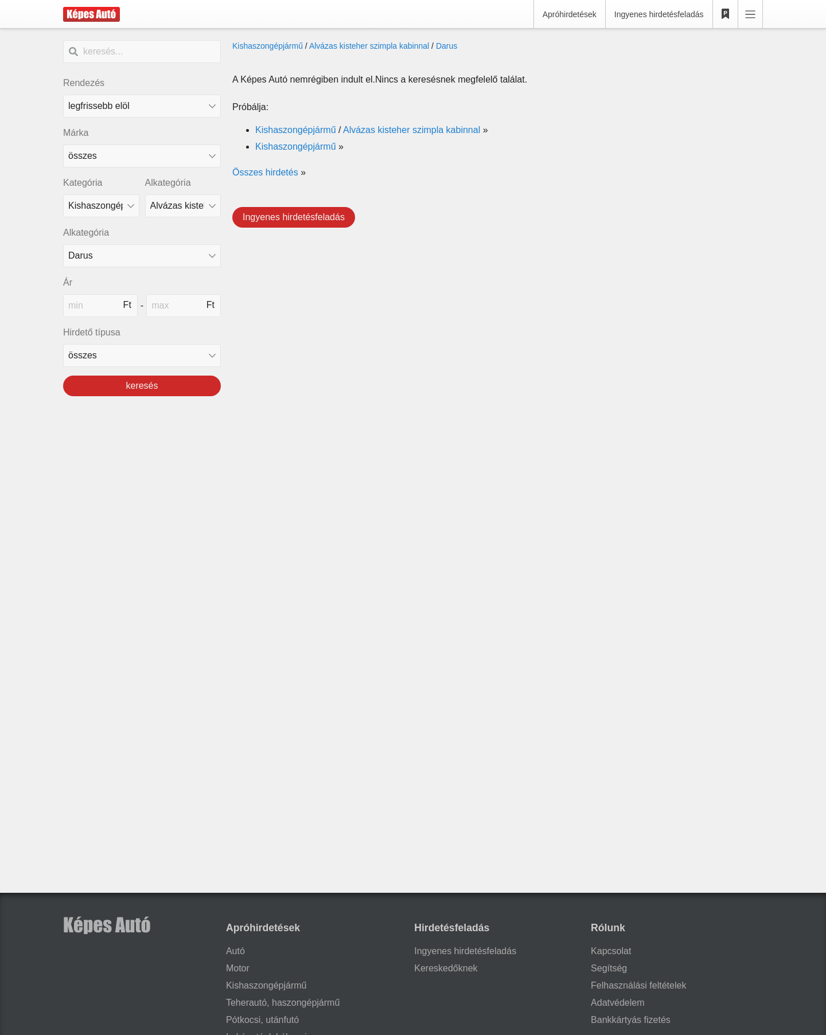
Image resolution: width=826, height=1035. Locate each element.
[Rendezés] (142, 106)
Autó (235, 951)
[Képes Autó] (91, 14)
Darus (446, 45)
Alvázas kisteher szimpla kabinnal (369, 45)
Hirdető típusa (91, 332)
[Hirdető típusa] (142, 355)
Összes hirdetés (265, 172)
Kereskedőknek (445, 968)
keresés (142, 385)
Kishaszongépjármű (267, 45)
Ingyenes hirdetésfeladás (659, 14)
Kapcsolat (611, 951)
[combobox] (142, 155)
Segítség (609, 968)
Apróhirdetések (570, 14)
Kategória (83, 183)
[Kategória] (101, 205)
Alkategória (168, 183)
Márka (75, 133)
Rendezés (83, 83)
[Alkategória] (183, 205)
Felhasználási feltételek (638, 985)
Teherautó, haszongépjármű (283, 1002)
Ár (67, 282)
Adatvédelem (617, 1002)
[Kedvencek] (725, 14)
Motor (238, 968)
